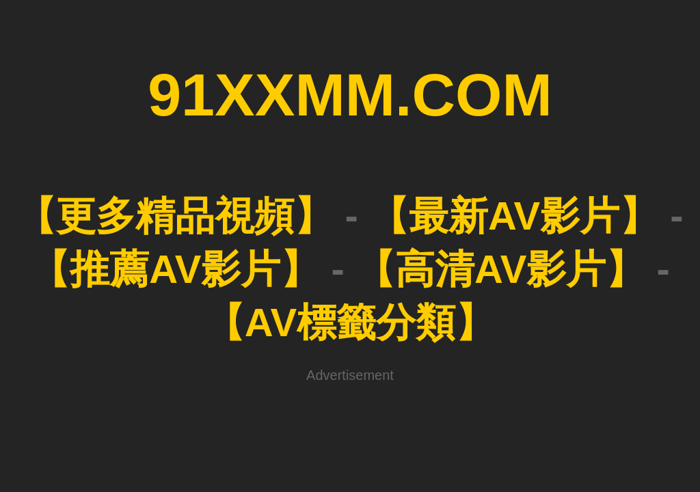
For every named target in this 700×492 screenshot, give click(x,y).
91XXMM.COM (350, 94)
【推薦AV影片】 (175, 269)
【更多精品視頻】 (175, 215)
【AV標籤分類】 (350, 322)
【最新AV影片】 (514, 215)
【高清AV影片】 (500, 269)
